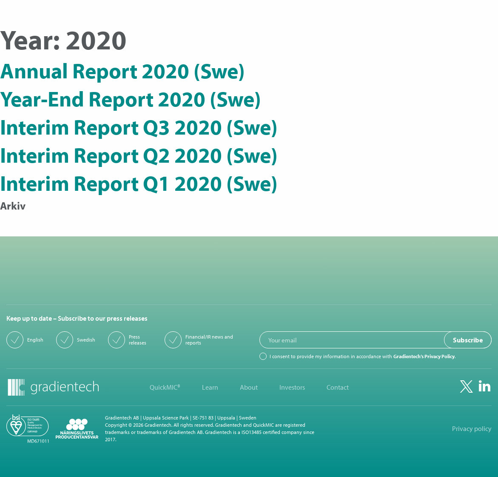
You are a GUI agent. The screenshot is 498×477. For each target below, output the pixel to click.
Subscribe (468, 340)
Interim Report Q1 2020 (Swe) (139, 182)
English (35, 340)
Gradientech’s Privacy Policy (424, 356)
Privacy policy (472, 429)
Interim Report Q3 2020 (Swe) (139, 126)
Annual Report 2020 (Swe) (122, 70)
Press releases (137, 340)
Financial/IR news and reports (209, 340)
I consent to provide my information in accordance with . (362, 356)
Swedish (86, 340)
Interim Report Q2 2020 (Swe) (139, 154)
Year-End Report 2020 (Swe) (130, 98)
